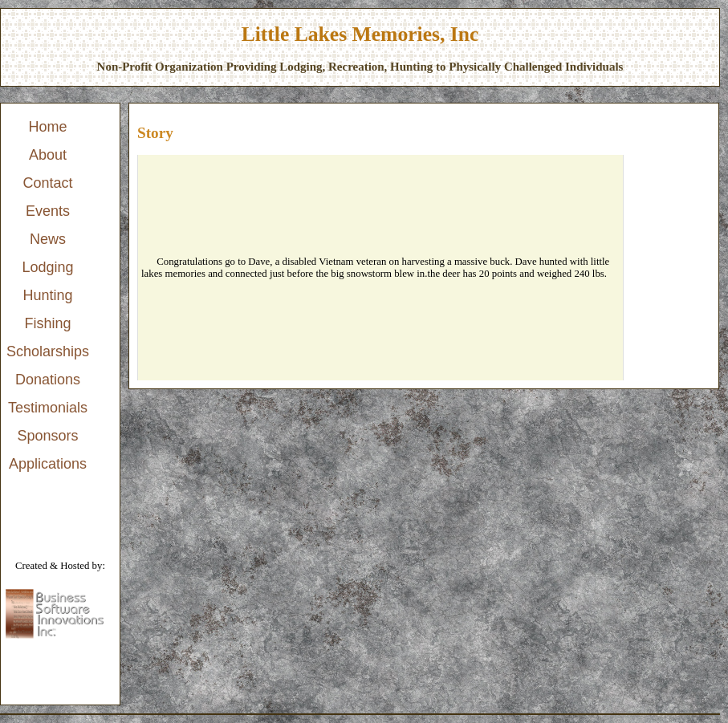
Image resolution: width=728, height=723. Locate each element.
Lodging (47, 267)
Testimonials (47, 408)
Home (48, 127)
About (48, 155)
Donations (47, 380)
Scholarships (47, 351)
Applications (48, 464)
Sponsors (48, 436)
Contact (48, 183)
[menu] (48, 295)
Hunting (48, 295)
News (48, 239)
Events (48, 211)
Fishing (48, 323)
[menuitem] (48, 127)
